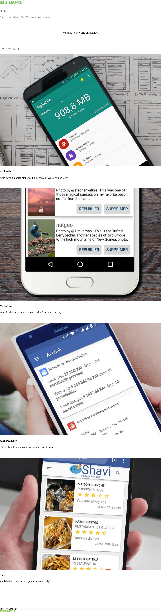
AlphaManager (27, 17)
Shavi (37, 17)
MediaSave (15, 17)
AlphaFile (4, 17)
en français (45, 17)
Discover (7, 610)
